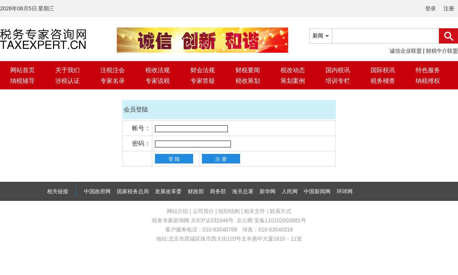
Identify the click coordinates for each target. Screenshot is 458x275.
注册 (448, 8)
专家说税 (157, 81)
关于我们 (67, 70)
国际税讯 (383, 70)
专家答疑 (202, 81)
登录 (430, 8)
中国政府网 (97, 191)
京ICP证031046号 (212, 220)
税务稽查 (383, 81)
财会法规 (202, 70)
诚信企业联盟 (406, 51)
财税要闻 (247, 70)
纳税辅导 (22, 81)
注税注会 (112, 70)
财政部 (196, 191)
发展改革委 (168, 191)
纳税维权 (428, 81)
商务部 (218, 191)
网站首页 (22, 70)
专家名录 (112, 81)
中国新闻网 (317, 191)
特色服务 (428, 70)
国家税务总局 (133, 191)
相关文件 (254, 211)
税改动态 (293, 70)
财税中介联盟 (442, 51)
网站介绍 (177, 211)
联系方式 (280, 211)
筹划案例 (293, 81)
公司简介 (203, 211)
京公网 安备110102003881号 (271, 220)
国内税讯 (338, 70)
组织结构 (229, 211)
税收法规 (157, 70)
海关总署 (242, 191)
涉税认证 (67, 81)
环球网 (345, 191)
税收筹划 (247, 81)
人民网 (290, 191)
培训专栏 (338, 81)
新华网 (268, 191)
